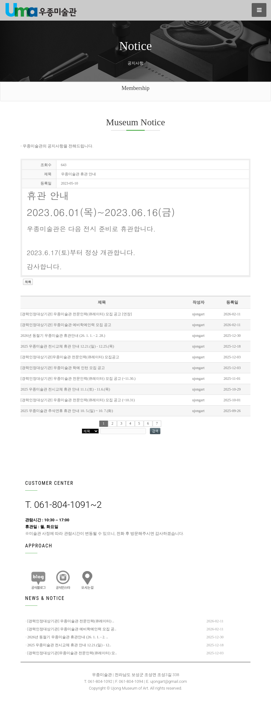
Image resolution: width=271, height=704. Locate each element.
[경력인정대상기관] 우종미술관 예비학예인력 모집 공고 (66, 325)
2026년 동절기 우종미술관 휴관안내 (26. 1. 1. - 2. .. (67, 637)
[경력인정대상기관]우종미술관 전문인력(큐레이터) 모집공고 (70, 357)
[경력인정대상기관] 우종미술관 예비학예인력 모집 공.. (71, 629)
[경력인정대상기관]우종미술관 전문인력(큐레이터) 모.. (72, 653)
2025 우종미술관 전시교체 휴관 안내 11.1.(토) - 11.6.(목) (65, 389)
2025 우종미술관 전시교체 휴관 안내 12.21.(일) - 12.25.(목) (67, 346)
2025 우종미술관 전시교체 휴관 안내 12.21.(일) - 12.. (69, 645)
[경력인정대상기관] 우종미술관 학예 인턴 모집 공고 (63, 368)
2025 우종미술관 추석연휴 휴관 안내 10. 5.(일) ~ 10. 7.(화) (67, 411)
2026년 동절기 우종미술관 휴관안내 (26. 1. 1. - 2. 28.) (63, 335)
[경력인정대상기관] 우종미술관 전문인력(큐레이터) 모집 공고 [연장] (76, 314)
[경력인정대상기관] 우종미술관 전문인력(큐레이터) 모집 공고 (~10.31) (78, 400)
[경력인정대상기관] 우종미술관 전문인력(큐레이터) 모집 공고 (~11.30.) (78, 378)
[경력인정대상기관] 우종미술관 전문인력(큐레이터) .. (70, 621)
